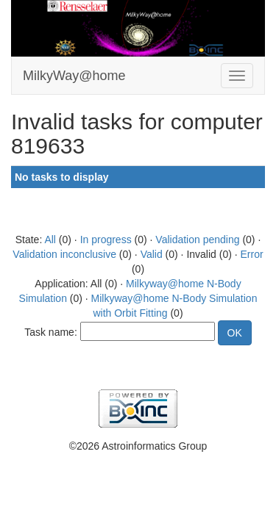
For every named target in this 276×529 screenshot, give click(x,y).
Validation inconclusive (64, 254)
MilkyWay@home (74, 75)
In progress (106, 239)
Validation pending (197, 239)
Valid (152, 254)
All (50, 239)
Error (252, 254)
